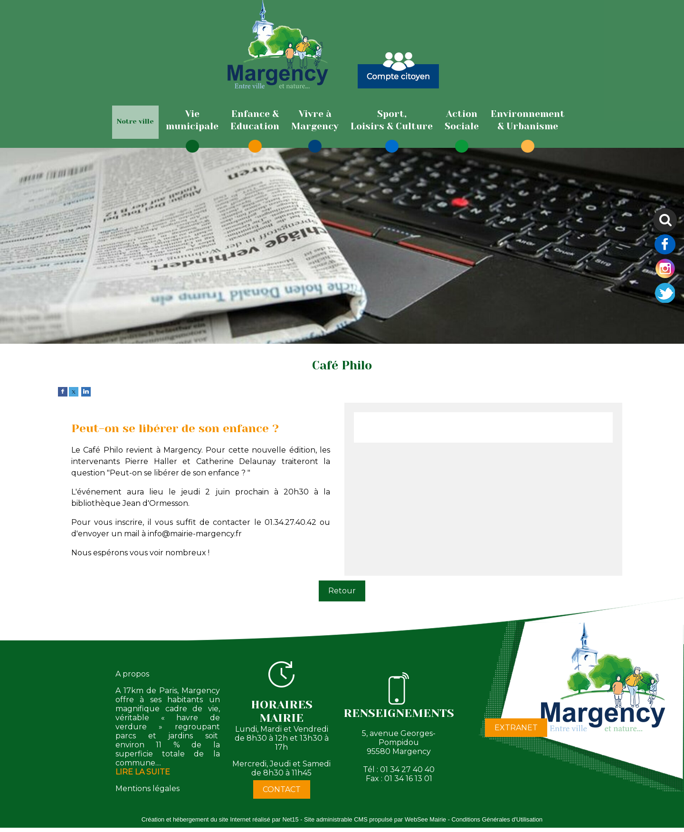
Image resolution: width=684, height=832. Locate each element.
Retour (342, 590)
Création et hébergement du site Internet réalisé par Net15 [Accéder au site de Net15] (220, 819)
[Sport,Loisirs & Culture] (391, 120)
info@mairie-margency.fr (195, 533)
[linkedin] (86, 391)
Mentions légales (147, 788)
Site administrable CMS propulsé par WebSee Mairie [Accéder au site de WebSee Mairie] (375, 819)
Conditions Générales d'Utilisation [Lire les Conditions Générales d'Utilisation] (497, 819)
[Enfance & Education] (255, 120)
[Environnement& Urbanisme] (528, 120)
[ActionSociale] (462, 120)
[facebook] (62, 391)
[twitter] (73, 391)
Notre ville (135, 121)
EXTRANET (516, 727)
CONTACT (282, 789)
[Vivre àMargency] (314, 120)
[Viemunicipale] (192, 120)
